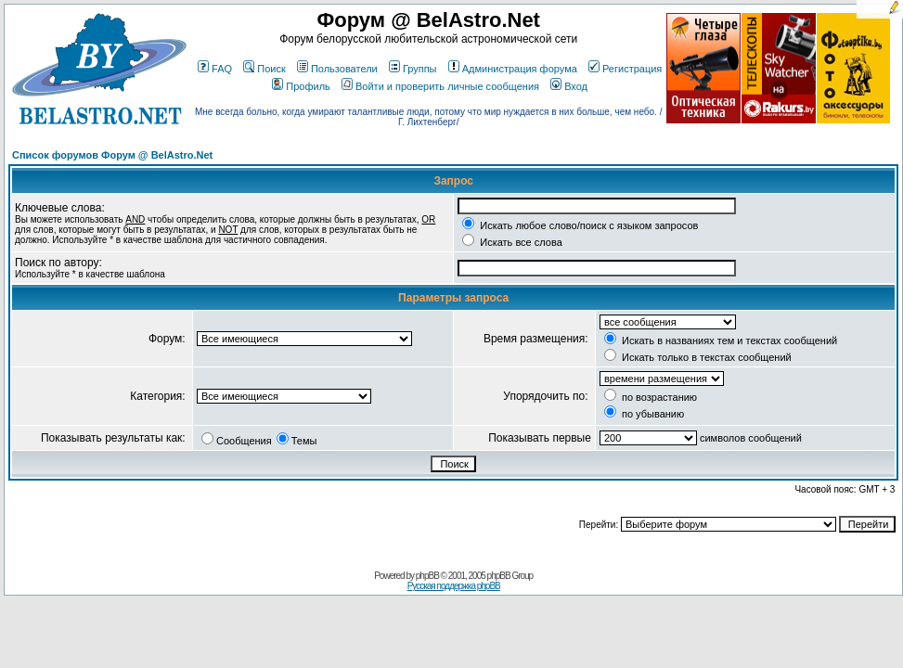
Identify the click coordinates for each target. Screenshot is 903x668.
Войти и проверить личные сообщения (440, 86)
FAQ (215, 68)
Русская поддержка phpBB (453, 586)
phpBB (427, 576)
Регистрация (625, 68)
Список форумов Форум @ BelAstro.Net (112, 155)
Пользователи (337, 68)
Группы (413, 68)
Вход (568, 86)
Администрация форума (512, 68)
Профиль (301, 86)
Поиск (264, 68)
